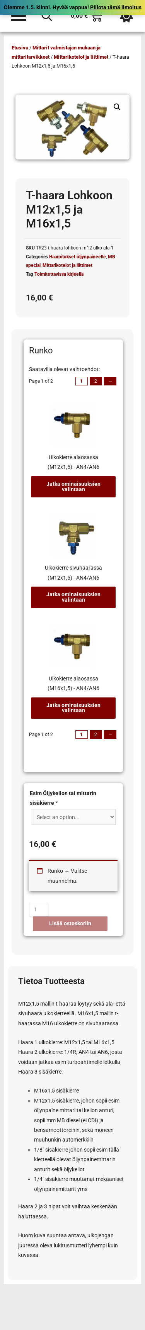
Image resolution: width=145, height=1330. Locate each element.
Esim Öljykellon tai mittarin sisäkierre (63, 798)
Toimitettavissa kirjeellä (59, 274)
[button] (117, 107)
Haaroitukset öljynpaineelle (77, 257)
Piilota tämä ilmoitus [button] (116, 7)
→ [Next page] (110, 381)
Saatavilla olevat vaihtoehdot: (64, 369)
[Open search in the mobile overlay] (47, 15)
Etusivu (20, 48)
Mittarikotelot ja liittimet (81, 57)
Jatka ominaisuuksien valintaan (73, 486)
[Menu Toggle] (18, 15)
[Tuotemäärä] (38, 909)
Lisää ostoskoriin (70, 923)
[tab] (73, 451)
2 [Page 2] (95, 381)
